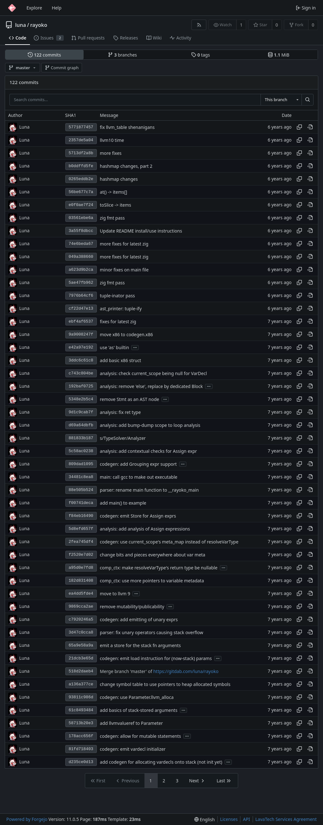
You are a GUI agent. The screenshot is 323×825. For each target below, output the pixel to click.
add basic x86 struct (120, 360)
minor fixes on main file (124, 270)
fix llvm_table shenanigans (127, 127)
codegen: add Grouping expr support (138, 464)
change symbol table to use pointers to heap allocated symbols (165, 684)
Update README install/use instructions (141, 231)
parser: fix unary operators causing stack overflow (151, 632)
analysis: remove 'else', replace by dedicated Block (151, 386)
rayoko (38, 25)
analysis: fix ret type (120, 412)
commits (44, 55)
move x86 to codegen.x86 (126, 334)
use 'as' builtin (114, 347)
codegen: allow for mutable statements (140, 736)
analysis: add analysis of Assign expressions (145, 529)
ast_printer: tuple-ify (121, 309)
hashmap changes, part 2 (126, 166)
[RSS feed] (198, 25)
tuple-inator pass (117, 296)
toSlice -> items (115, 205)
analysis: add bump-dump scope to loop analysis (150, 425)
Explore (34, 8)
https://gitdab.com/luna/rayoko (186, 671)
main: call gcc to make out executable (139, 477)
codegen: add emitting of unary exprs (139, 619)
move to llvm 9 (115, 594)
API (246, 819)
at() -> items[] (113, 192)
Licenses (229, 819)
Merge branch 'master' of (126, 671)
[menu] (204, 819)
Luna (24, 127)
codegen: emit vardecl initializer (133, 749)
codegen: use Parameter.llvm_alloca (137, 697)
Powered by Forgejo (26, 819)
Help (57, 8)
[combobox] (281, 100)
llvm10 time (112, 140)
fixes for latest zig (118, 321)
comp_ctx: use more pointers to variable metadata (152, 581)
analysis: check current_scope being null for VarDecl (153, 373)
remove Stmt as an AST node (129, 399)
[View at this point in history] (310, 127)
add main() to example (123, 503)
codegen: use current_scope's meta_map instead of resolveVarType (169, 542)
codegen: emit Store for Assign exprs (138, 516)
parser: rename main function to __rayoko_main (149, 490)
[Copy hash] (299, 127)
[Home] (12, 8)
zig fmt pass (112, 218)
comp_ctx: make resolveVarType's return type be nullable (159, 568)
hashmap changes (119, 179)
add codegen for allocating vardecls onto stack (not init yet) (161, 762)
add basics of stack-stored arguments (139, 710)
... (135, 347)
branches (122, 55)
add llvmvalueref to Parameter (131, 723)
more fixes (111, 153)
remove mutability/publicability (132, 607)
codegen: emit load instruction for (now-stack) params (156, 658)
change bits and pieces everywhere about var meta (152, 555)
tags (200, 55)
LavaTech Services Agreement (286, 819)
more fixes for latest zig (124, 244)
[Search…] (308, 100)
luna (20, 25)
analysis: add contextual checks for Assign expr (148, 451)
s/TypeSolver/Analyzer (123, 438)
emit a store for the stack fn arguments (140, 645)
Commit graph (62, 67)
